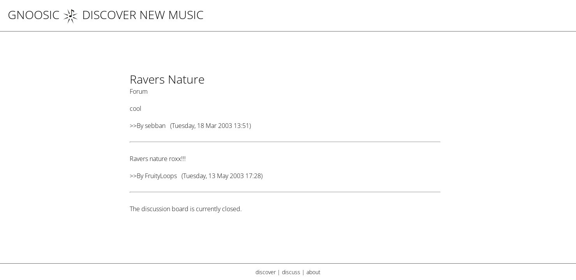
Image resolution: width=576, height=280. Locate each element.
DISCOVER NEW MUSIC (133, 15)
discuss (291, 272)
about (313, 272)
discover (265, 272)
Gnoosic (34, 15)
